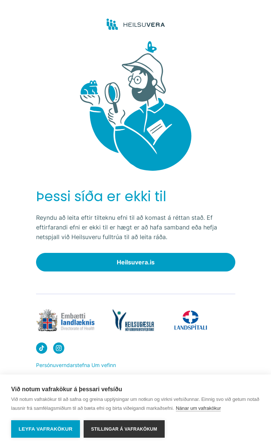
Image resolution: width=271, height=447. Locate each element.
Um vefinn (103, 365)
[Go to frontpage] (135, 24)
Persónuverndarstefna (63, 365)
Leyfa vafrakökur (45, 429)
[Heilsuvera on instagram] (58, 349)
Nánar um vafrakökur (198, 408)
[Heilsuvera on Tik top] (41, 349)
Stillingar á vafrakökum (124, 429)
